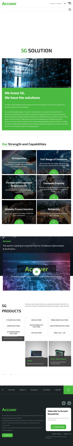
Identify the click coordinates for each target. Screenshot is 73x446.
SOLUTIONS (11, 390)
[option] (60, 354)
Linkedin (58, 3)
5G (2, 390)
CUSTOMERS (46, 390)
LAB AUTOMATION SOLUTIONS (59, 326)
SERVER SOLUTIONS (13, 326)
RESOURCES (34, 390)
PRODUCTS (23, 390)
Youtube (52, 3)
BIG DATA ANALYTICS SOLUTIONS (36, 326)
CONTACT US (67, 434)
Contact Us (7, 435)
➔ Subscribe (58, 426)
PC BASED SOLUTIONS (13, 320)
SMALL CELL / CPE (59, 333)
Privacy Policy (57, 434)
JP (65, 3)
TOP (68, 390)
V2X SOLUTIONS (36, 333)
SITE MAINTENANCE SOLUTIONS (13, 333)
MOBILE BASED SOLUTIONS (59, 320)
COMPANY (58, 390)
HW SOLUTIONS (36, 320)
